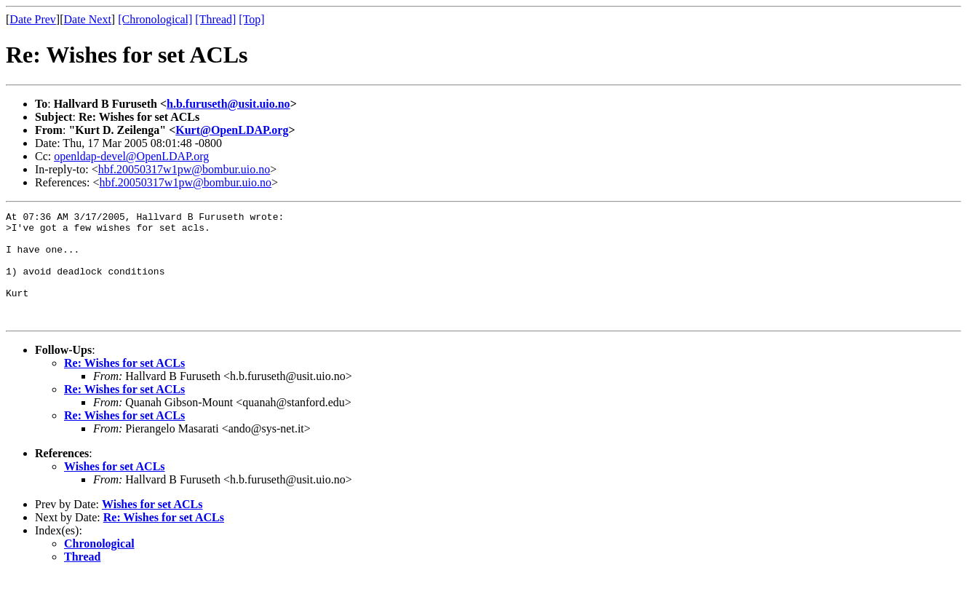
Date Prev (32, 19)
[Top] (251, 19)
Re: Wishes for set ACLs (124, 385)
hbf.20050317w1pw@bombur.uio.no (184, 169)
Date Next (87, 19)
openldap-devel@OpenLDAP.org (131, 156)
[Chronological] (155, 19)
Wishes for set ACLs (114, 488)
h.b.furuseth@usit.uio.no (228, 104)
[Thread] (215, 19)
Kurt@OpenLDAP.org (231, 130)
